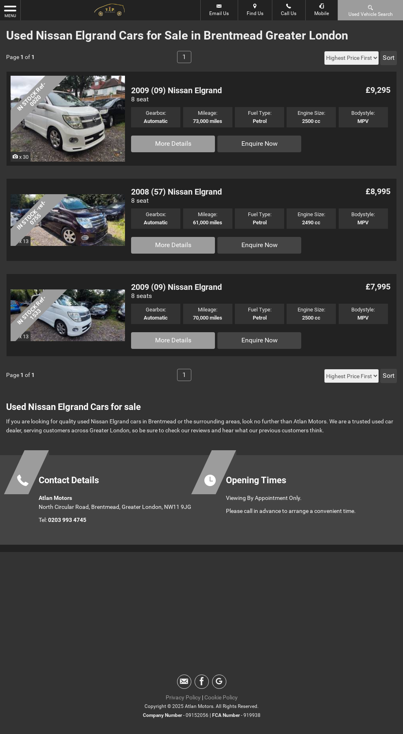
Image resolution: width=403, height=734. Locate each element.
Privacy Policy (183, 697)
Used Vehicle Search (370, 10)
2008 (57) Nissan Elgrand (176, 192)
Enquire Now (259, 143)
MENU (10, 11)
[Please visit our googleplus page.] (219, 682)
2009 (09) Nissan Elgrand (176, 90)
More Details (173, 143)
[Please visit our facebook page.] (202, 682)
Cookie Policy (221, 697)
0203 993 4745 (67, 520)
